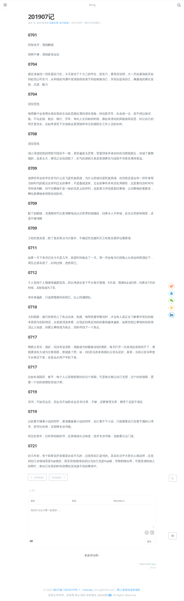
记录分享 (53, 22)
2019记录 (64, 22)
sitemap (87, 589)
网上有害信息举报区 (128, 589)
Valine (154, 564)
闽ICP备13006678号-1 (66, 589)
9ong (92, 5)
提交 (149, 541)
